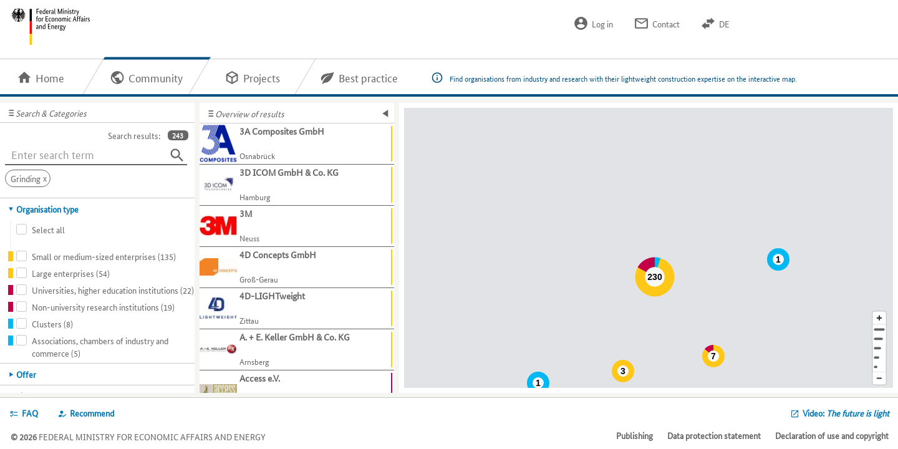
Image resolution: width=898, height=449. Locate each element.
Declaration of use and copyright (832, 435)
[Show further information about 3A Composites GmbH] (297, 144)
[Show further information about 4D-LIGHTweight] (297, 308)
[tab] (97, 209)
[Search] (177, 155)
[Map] (648, 248)
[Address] (879, 329)
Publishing (634, 435)
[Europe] (879, 367)
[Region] (879, 348)
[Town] (879, 339)
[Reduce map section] (879, 379)
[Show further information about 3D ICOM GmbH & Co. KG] (297, 185)
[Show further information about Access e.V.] (297, 391)
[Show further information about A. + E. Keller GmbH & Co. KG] (297, 349)
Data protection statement (714, 435)
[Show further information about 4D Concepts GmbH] (297, 267)
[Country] (879, 357)
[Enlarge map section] (879, 318)
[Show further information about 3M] (297, 226)
